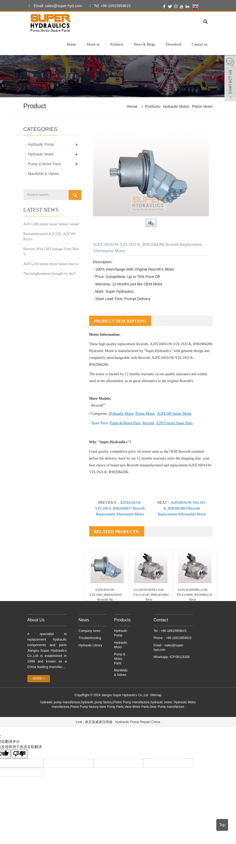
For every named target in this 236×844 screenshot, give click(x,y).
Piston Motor (202, 106)
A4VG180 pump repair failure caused (51, 224)
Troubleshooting (90, 638)
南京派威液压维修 (98, 722)
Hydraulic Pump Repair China (137, 722)
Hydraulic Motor (176, 106)
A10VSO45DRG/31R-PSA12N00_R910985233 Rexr (194, 594)
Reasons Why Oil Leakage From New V (51, 251)
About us (93, 44)
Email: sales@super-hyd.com (54, 6)
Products (116, 44)
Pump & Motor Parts (44, 164)
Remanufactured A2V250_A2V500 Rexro (49, 236)
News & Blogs (144, 44)
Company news (90, 631)
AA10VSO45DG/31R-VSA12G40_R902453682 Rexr (151, 594)
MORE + (39, 678)
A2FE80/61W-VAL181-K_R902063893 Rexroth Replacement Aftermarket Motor (182, 508)
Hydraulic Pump (41, 144)
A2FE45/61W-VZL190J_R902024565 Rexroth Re (105, 594)
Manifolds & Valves (43, 174)
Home (71, 44)
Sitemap (156, 695)
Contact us (200, 44)
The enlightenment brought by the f (49, 274)
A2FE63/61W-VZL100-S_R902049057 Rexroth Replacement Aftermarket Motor (120, 508)
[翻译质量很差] (19, 754)
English (202, 6)
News (84, 620)
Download (173, 44)
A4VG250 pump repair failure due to (50, 264)
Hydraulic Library (90, 645)
